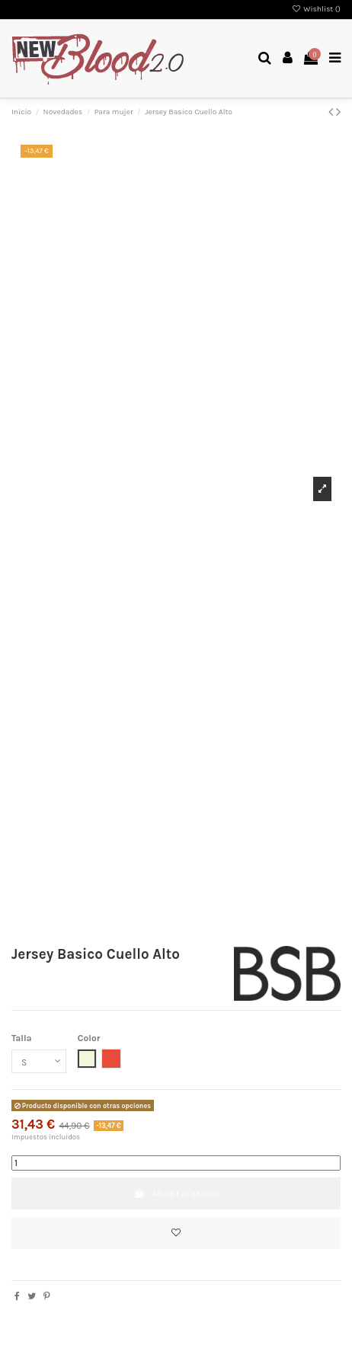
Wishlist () (316, 9)
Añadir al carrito (176, 1193)
